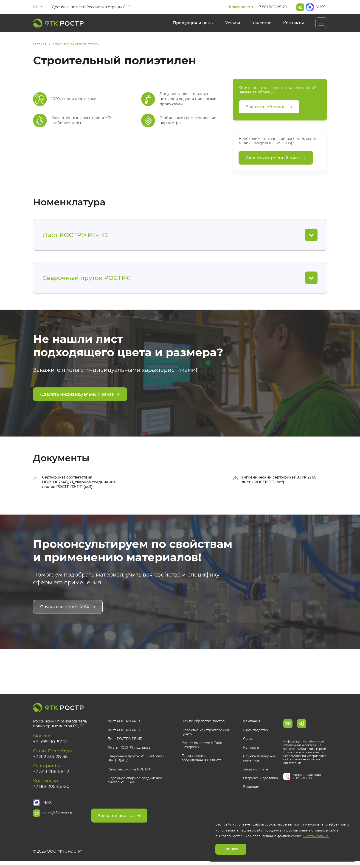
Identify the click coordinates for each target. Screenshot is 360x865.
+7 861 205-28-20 (272, 7)
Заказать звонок (138, 814)
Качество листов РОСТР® (129, 770)
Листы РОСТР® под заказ (129, 748)
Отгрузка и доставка (260, 779)
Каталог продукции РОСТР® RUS (306, 777)
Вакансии (251, 788)
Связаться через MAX (69, 608)
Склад (248, 739)
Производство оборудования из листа (202, 759)
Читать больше (316, 836)
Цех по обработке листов (203, 722)
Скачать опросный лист (277, 159)
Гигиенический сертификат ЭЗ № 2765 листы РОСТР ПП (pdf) (274, 480)
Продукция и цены (193, 22)
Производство (255, 731)
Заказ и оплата (255, 770)
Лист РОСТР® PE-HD (125, 739)
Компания (251, 722)
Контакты (293, 22)
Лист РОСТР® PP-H (124, 731)
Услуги (232, 22)
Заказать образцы (271, 107)
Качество (261, 22)
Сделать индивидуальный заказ (82, 396)
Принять (230, 849)
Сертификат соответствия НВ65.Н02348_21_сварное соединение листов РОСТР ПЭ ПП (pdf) (74, 483)
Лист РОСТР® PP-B (124, 722)
